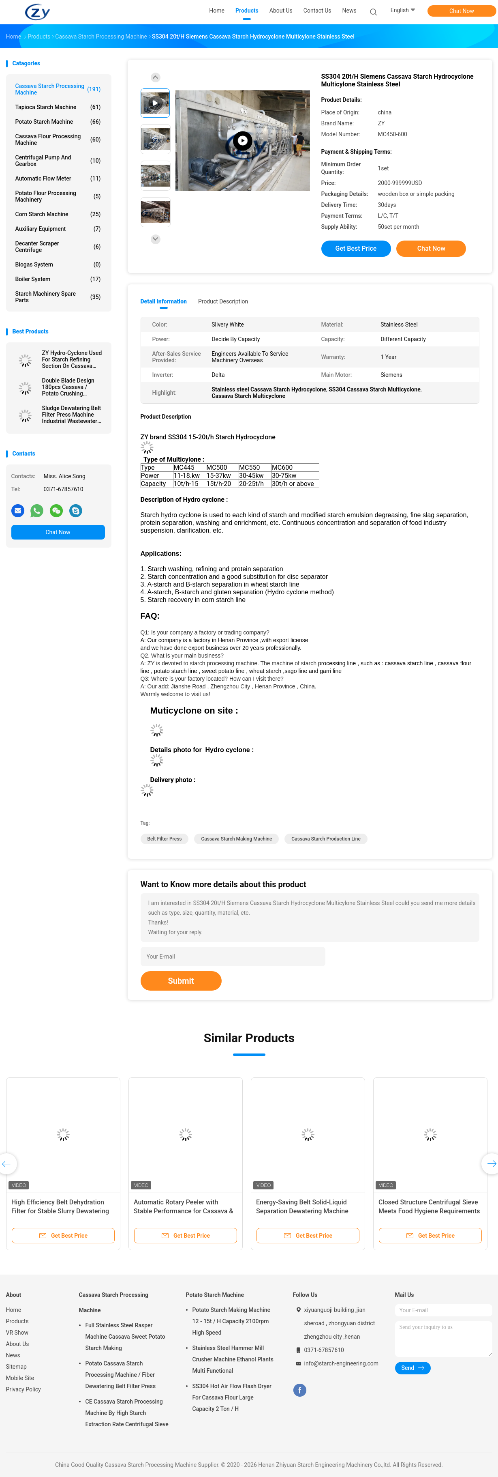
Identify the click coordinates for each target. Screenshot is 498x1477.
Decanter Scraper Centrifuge (58, 246)
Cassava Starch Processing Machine (58, 89)
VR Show (17, 1332)
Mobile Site (20, 1378)
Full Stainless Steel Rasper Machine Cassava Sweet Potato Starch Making (125, 1336)
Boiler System (58, 279)
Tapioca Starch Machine (58, 107)
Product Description (223, 301)
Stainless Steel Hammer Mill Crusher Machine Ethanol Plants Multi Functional (233, 1359)
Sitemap (16, 1366)
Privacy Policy (23, 1389)
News (13, 1355)
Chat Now (461, 11)
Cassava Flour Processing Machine (58, 139)
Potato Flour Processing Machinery (58, 196)
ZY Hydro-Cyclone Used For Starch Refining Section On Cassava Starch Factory (72, 359)
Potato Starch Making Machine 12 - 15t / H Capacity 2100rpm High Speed (231, 1321)
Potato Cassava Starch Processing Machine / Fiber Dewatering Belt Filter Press (120, 1374)
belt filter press (164, 839)
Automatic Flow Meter (58, 178)
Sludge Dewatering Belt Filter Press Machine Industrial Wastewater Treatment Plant (71, 414)
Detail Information (164, 301)
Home (13, 1310)
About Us (17, 1344)
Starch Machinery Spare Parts (58, 296)
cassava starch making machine (236, 839)
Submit (181, 981)
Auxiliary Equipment (58, 229)
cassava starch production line (326, 839)
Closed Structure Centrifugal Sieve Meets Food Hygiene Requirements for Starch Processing (429, 1211)
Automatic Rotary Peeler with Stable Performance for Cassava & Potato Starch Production (183, 1211)
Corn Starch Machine (58, 214)
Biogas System (58, 264)
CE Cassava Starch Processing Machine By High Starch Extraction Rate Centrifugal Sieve (127, 1413)
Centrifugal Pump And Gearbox (58, 160)
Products (17, 1321)
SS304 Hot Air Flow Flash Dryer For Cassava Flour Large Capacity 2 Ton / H (231, 1397)
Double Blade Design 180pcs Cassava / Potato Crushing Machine (68, 387)
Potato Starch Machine (58, 122)
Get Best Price (356, 248)
